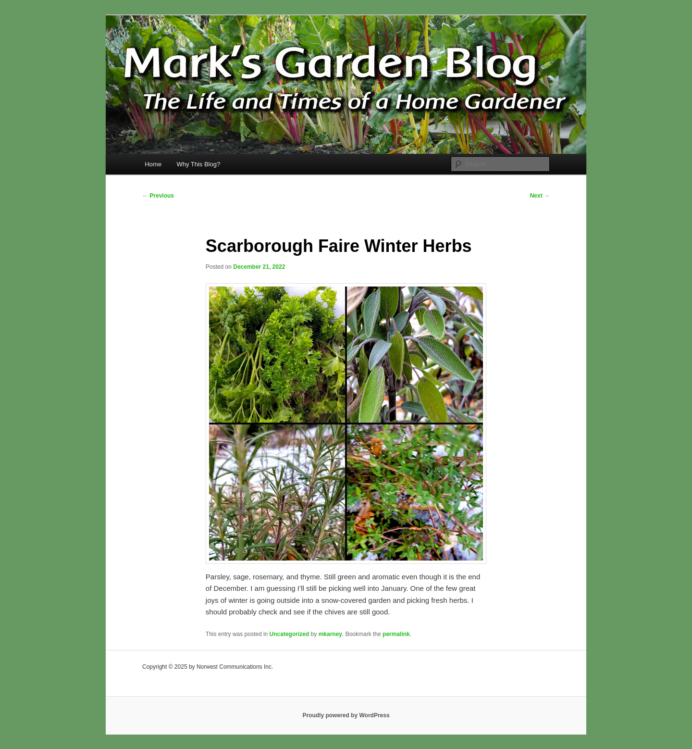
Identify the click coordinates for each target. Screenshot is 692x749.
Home (153, 164)
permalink (396, 634)
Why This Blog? (198, 164)
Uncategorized (289, 634)
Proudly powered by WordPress (345, 715)
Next (540, 195)
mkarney (330, 634)
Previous (158, 195)
